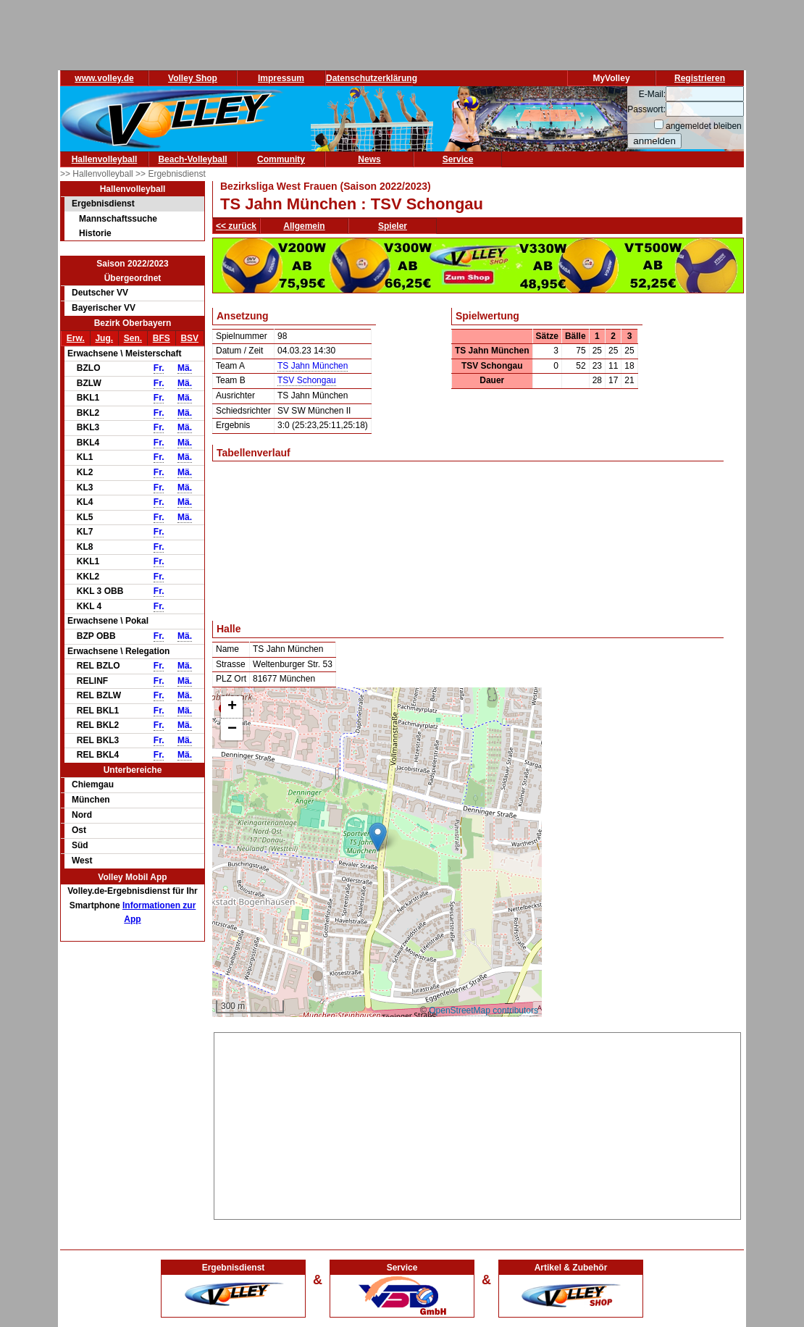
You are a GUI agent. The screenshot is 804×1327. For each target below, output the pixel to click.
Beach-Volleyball (192, 159)
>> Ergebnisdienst (170, 174)
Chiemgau (93, 784)
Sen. (133, 338)
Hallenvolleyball (105, 159)
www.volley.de (104, 78)
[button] (378, 837)
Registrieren (699, 78)
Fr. (159, 368)
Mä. (184, 368)
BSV (189, 338)
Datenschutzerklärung (371, 78)
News (369, 159)
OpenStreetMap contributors (483, 1010)
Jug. (104, 338)
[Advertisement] (477, 1123)
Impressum (281, 78)
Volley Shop (192, 78)
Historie (95, 233)
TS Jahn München (312, 366)
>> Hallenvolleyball (97, 174)
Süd (80, 845)
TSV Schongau (306, 380)
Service (458, 159)
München (91, 800)
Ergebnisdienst (103, 203)
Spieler (392, 226)
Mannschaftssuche (118, 219)
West (82, 860)
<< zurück (236, 226)
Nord (82, 815)
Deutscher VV (100, 293)
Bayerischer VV (103, 308)
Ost (79, 830)
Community (281, 159)
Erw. (76, 338)
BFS (161, 338)
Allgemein (303, 226)
